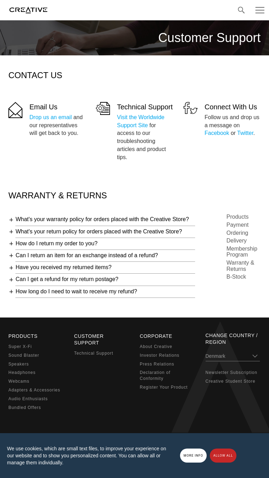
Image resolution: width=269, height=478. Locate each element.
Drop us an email (50, 117)
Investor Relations (159, 355)
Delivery (237, 241)
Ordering (237, 233)
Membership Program (242, 252)
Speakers (18, 364)
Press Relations (157, 364)
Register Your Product (164, 387)
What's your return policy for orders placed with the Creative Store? (98, 231)
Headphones (22, 372)
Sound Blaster (23, 355)
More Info (193, 455)
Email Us (43, 107)
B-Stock (236, 277)
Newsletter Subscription (231, 372)
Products (238, 217)
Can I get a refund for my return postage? (66, 279)
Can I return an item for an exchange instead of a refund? (86, 255)
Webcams (18, 381)
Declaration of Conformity (155, 375)
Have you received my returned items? (63, 267)
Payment (238, 225)
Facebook (217, 133)
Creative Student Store (231, 381)
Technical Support (145, 107)
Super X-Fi (20, 346)
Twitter (245, 133)
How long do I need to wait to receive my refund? (76, 291)
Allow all (223, 455)
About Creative (156, 346)
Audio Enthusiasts (28, 398)
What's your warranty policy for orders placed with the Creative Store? (102, 219)
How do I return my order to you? (56, 243)
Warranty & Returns (240, 266)
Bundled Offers (24, 407)
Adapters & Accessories (34, 390)
